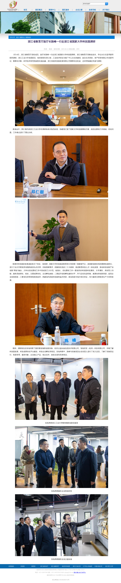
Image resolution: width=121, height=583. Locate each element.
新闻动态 (28, 37)
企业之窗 (79, 10)
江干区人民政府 (87, 566)
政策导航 (92, 10)
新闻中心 (52, 10)
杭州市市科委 (66, 566)
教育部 (33, 566)
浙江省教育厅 (55, 566)
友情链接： (12, 566)
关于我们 (105, 10)
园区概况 (38, 10)
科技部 (23, 566)
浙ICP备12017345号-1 (80, 572)
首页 (25, 10)
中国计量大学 (98, 566)
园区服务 (65, 10)
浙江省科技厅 (44, 566)
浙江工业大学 (77, 566)
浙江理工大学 (109, 566)
